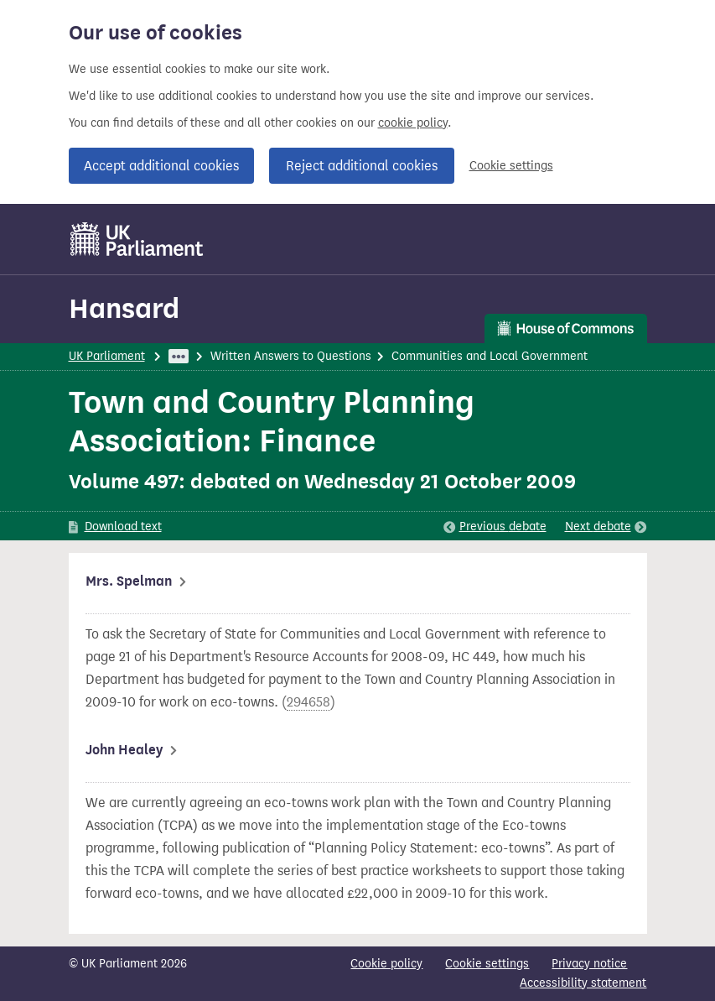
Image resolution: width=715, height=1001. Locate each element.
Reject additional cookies (362, 166)
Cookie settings (511, 166)
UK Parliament (107, 356)
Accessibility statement (583, 983)
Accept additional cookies (161, 166)
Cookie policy (386, 964)
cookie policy (413, 123)
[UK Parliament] (137, 239)
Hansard (124, 308)
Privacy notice (589, 964)
